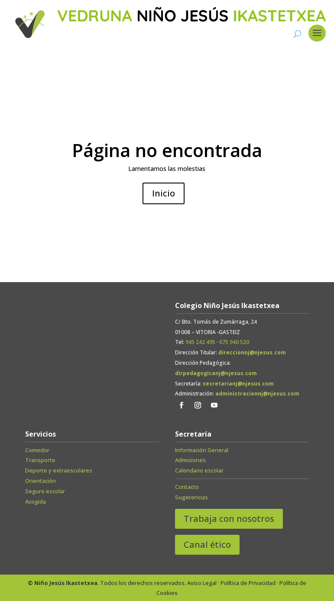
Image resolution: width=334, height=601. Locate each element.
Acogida (35, 501)
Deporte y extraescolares (58, 470)
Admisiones (190, 460)
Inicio (163, 193)
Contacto (187, 487)
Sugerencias (191, 497)
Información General (201, 450)
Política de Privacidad (248, 583)
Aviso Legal (202, 583)
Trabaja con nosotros (229, 518)
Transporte (40, 460)
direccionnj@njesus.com (252, 352)
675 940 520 (234, 342)
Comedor (37, 450)
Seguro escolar (45, 491)
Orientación (40, 481)
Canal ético (207, 544)
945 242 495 (200, 342)
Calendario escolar (199, 470)
